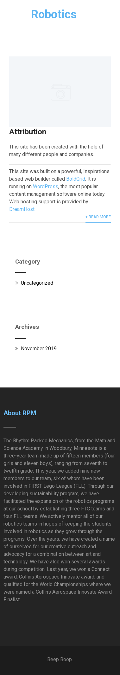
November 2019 (39, 349)
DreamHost (22, 209)
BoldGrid (75, 179)
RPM (40, 14)
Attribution (27, 131)
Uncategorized (37, 283)
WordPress (45, 186)
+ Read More (98, 216)
